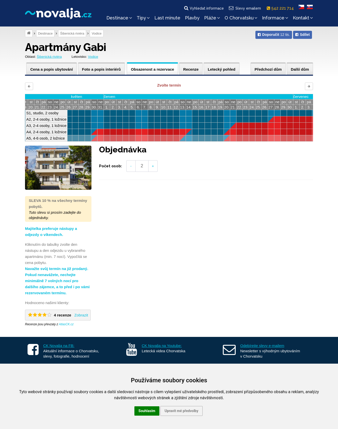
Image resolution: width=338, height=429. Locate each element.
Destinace (119, 17)
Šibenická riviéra (72, 33)
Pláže (212, 17)
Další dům (300, 69)
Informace (275, 17)
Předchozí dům (268, 69)
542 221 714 (281, 8)
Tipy (143, 17)
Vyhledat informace (203, 8)
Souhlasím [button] (146, 411)
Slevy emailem (244, 8)
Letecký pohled (221, 69)
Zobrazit (81, 315)
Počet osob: (110, 166)
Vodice (97, 33)
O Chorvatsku (241, 17)
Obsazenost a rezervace (152, 69)
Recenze (191, 69)
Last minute (167, 17)
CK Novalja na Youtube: (162, 345)
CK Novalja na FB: (58, 345)
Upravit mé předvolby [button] (181, 411)
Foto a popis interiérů (101, 69)
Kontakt (303, 17)
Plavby (192, 17)
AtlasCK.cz (66, 324)
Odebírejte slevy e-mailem (262, 345)
